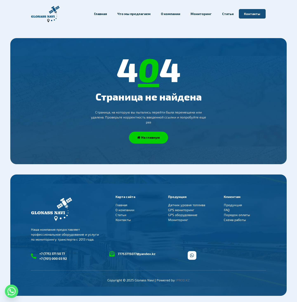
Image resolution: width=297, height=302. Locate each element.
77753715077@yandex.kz (137, 254)
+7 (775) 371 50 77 (52, 253)
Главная (100, 14)
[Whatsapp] (11, 291)
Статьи (228, 14)
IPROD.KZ (183, 280)
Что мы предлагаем (134, 14)
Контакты (252, 14)
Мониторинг (201, 14)
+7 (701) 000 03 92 (53, 258)
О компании (170, 14)
